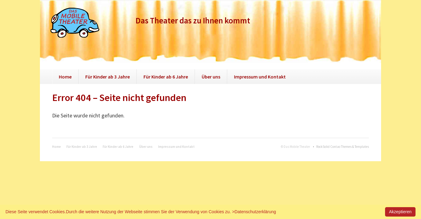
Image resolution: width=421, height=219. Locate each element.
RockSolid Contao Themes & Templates (342, 146)
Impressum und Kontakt (260, 77)
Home (65, 77)
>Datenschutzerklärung (254, 211)
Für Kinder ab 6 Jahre (165, 77)
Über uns (211, 77)
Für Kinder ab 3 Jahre (107, 77)
